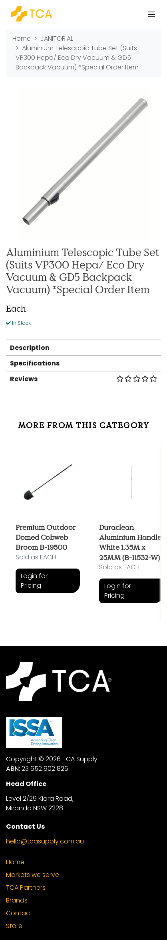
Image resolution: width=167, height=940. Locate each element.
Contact (19, 913)
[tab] (83, 347)
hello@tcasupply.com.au (45, 841)
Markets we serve (32, 874)
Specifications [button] (35, 363)
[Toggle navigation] (151, 14)
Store (14, 925)
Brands (17, 900)
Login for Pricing (34, 580)
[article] (47, 528)
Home (15, 862)
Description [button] (30, 347)
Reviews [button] (83, 378)
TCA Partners (26, 887)
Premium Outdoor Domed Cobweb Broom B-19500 (46, 537)
